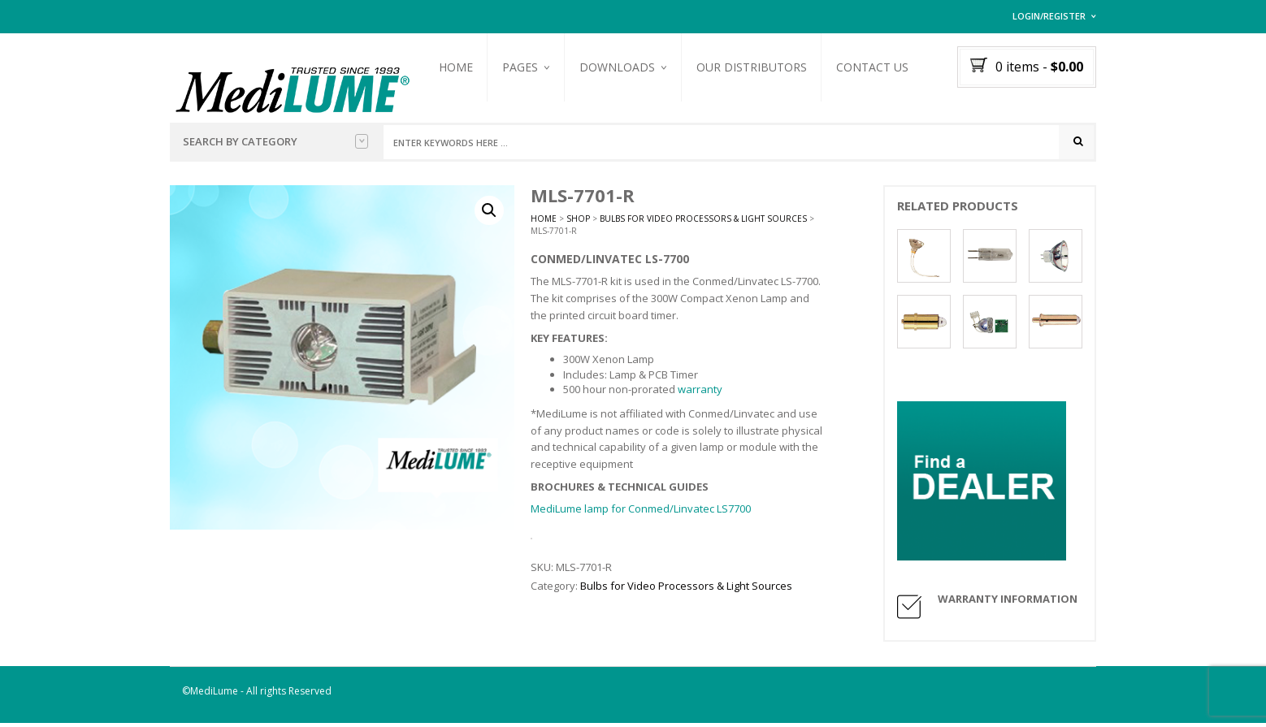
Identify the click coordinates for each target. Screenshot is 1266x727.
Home (466, 67)
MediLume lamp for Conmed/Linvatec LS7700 (641, 513)
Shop (578, 223)
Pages (530, 67)
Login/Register (1049, 16)
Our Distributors (761, 67)
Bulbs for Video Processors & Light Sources (703, 223)
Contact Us (882, 67)
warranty (700, 393)
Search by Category (275, 141)
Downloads (627, 67)
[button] (489, 215)
